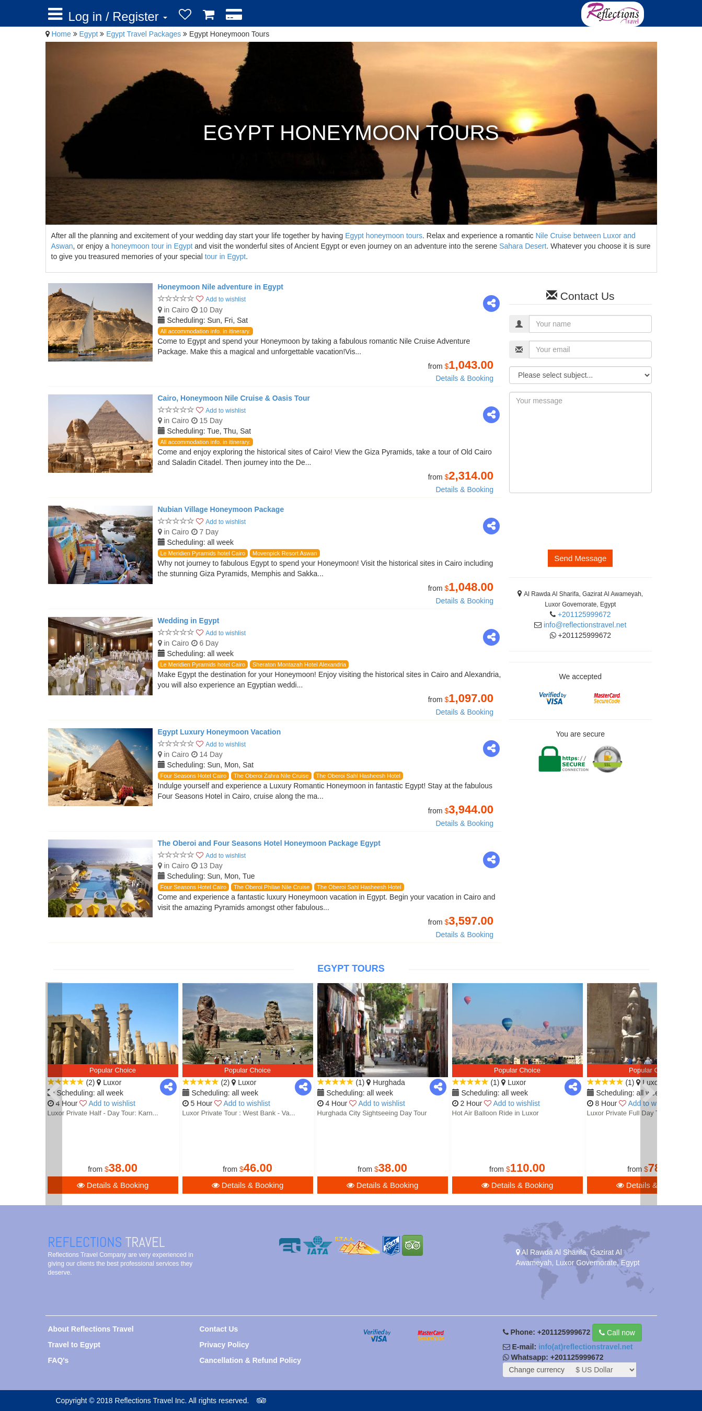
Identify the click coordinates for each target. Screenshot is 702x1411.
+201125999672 (584, 614)
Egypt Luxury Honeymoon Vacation (219, 732)
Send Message (580, 558)
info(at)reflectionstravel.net (585, 1347)
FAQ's (58, 1360)
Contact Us (219, 1329)
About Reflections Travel (91, 1329)
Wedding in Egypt (189, 620)
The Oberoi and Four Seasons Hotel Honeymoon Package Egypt (269, 843)
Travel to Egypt (74, 1344)
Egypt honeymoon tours (383, 235)
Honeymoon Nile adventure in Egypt (220, 287)
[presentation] (588, 521)
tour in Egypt (225, 256)
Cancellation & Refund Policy (250, 1360)
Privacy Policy (224, 1344)
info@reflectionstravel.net (585, 625)
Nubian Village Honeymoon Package (221, 509)
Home (61, 34)
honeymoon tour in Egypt (152, 246)
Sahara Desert (522, 246)
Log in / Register (118, 16)
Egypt (89, 34)
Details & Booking (464, 378)
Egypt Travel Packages (144, 34)
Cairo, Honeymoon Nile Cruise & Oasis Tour (234, 398)
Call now (617, 1332)
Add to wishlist (225, 299)
